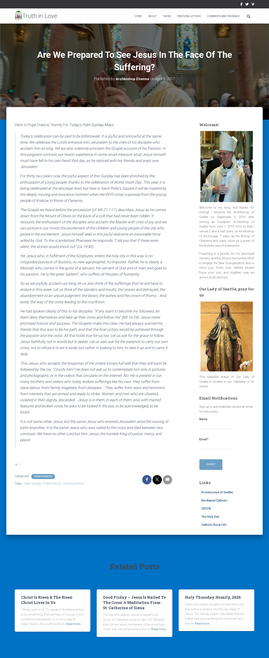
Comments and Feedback (223, 16)
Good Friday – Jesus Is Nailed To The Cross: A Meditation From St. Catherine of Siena (134, 602)
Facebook (241, 5)
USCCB (206, 508)
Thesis (167, 16)
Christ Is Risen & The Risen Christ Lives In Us (47, 600)
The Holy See (210, 516)
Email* (216, 443)
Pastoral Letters (189, 16)
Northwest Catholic (214, 500)
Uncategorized (43, 476)
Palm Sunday (32, 483)
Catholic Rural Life (213, 524)
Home (138, 16)
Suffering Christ (73, 483)
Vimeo (252, 5)
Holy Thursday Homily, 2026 (213, 597)
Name (216, 423)
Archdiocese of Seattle (217, 492)
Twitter (247, 5)
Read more (73, 624)
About (152, 16)
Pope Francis (52, 483)
